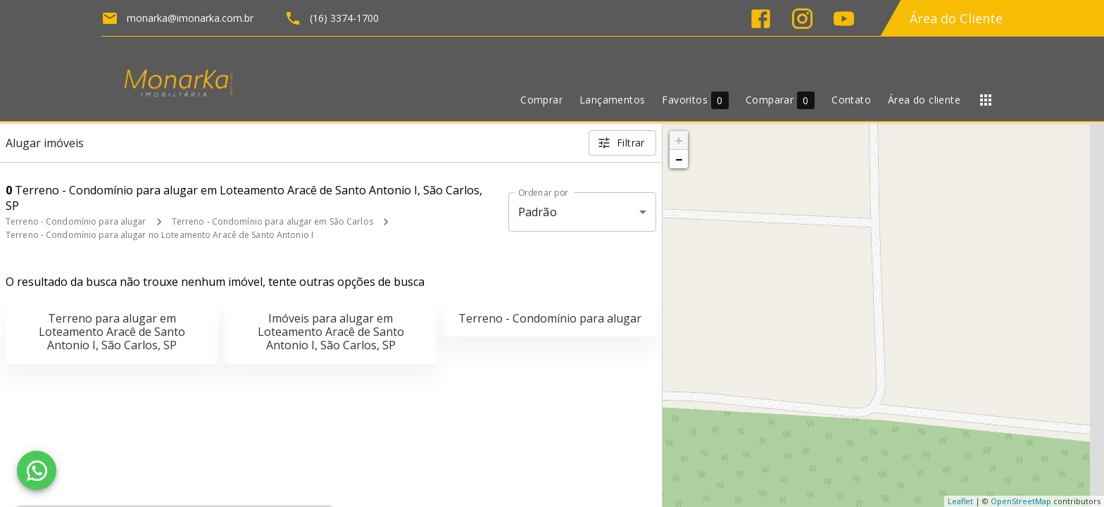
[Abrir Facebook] (760, 18)
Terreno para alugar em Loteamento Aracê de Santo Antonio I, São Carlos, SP (112, 332)
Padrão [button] (537, 212)
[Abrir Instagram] (802, 18)
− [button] (678, 159)
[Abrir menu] (986, 100)
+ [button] (679, 140)
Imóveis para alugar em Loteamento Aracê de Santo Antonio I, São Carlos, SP (331, 332)
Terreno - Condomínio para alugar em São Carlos (272, 221)
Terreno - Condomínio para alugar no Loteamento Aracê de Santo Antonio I (159, 235)
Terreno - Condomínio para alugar (76, 221)
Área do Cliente (956, 18)
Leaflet (960, 501)
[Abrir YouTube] (844, 18)
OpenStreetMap (1021, 501)
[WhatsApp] (36, 470)
